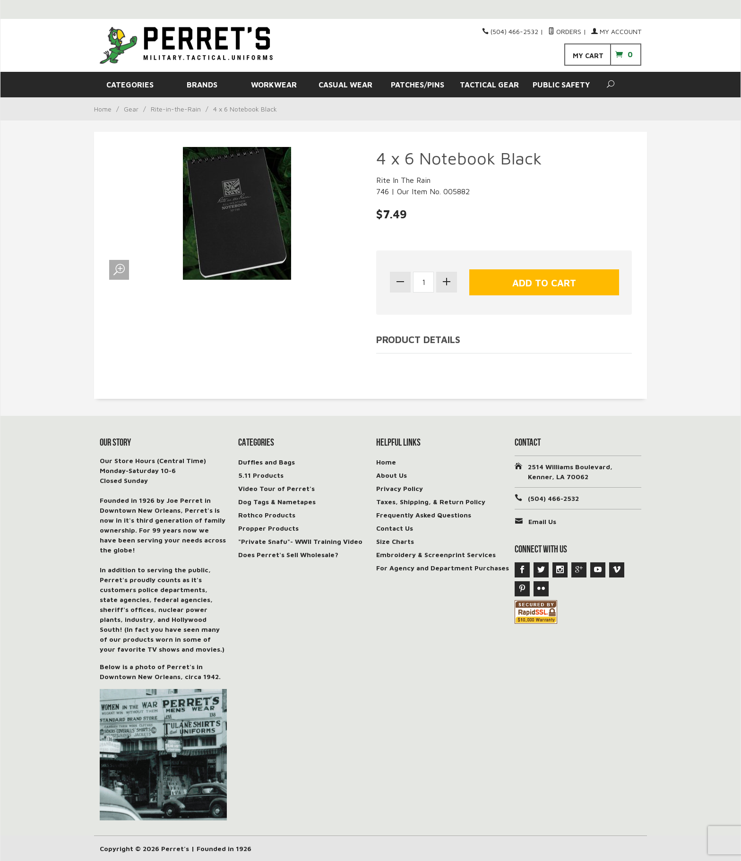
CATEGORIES (130, 84)
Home (103, 109)
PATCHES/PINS (417, 84)
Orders (564, 31)
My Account (616, 31)
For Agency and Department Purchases (442, 568)
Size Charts (395, 541)
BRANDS (202, 84)
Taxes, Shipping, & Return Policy (430, 502)
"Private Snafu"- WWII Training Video (300, 541)
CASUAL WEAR (345, 84)
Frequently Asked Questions (423, 515)
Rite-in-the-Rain (176, 109)
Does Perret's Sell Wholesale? (288, 555)
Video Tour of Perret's (276, 488)
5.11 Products (261, 475)
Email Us (542, 521)
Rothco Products (266, 515)
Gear (131, 109)
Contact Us (394, 528)
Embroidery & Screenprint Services (436, 555)
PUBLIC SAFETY (561, 84)
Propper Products (268, 528)
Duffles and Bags (266, 462)
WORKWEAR (274, 84)
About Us (391, 475)
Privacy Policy (399, 488)
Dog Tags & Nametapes (277, 502)
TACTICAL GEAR (489, 84)
